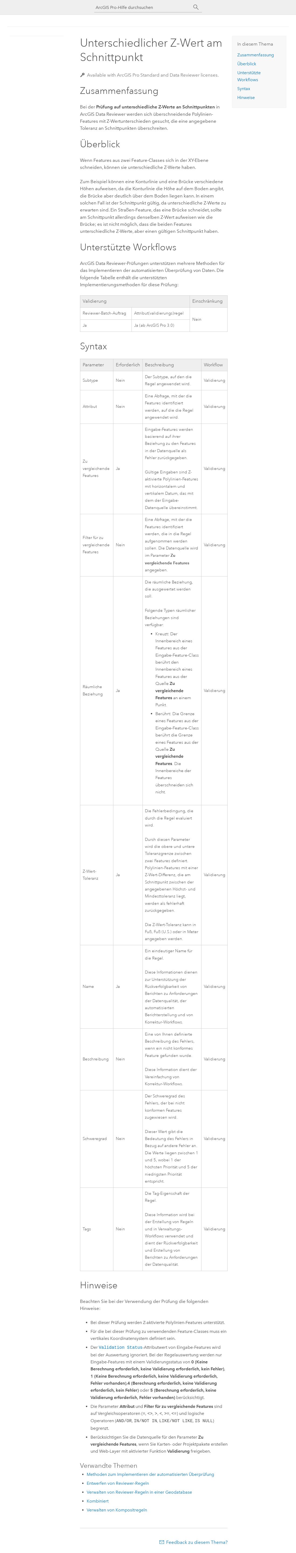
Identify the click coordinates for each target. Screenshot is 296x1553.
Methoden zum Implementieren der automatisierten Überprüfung (150, 1474)
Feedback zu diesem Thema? (197, 1542)
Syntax (243, 88)
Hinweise (246, 97)
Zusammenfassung (255, 54)
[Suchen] (196, 7)
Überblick (246, 63)
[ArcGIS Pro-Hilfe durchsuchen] (142, 7)
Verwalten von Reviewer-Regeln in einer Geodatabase (139, 1492)
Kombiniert (98, 1501)
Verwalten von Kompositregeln (117, 1510)
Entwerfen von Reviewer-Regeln (118, 1483)
